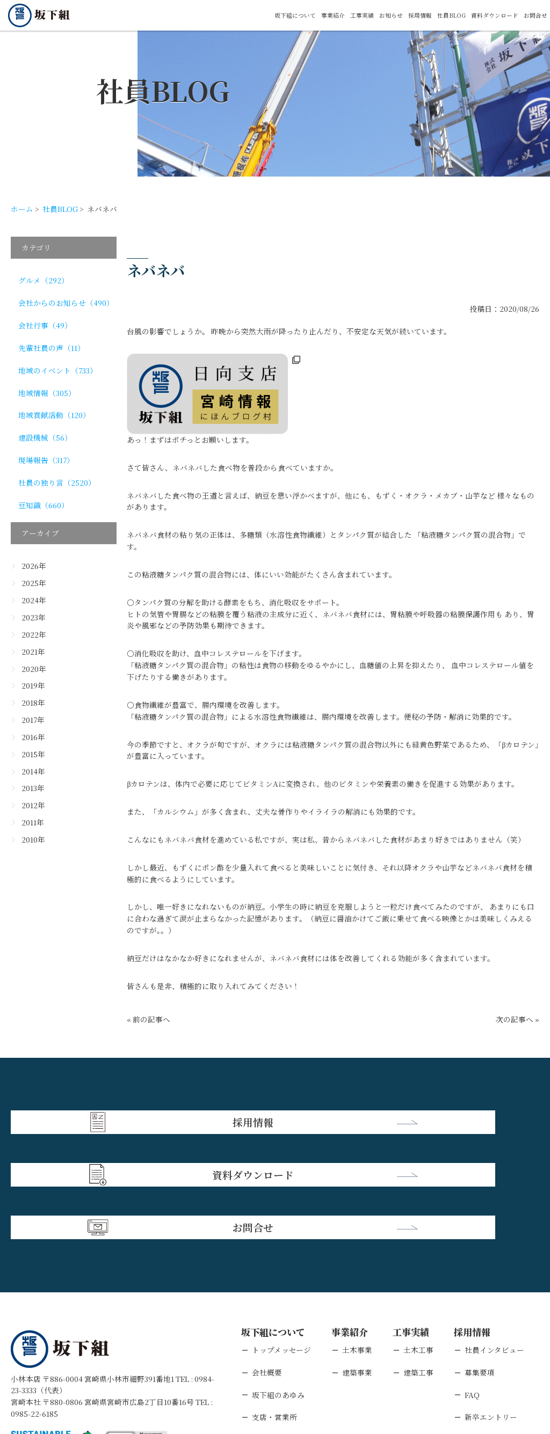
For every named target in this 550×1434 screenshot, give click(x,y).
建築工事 (418, 1260)
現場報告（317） (46, 460)
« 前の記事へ (148, 1019)
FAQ (472, 1283)
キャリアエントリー (498, 1328)
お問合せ (532, 15)
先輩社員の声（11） (51, 347)
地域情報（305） (47, 392)
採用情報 (390, 15)
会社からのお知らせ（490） (66, 302)
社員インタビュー (494, 1238)
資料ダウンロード (482, 15)
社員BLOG (428, 15)
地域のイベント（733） (57, 370)
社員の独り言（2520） (57, 482)
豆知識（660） (43, 505)
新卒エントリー (491, 1305)
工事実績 (320, 15)
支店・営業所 (274, 1305)
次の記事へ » (517, 1019)
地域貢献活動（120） (54, 414)
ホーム (22, 208)
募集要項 (480, 1260)
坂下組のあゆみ (278, 1283)
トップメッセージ (281, 1238)
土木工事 (418, 1238)
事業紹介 (284, 15)
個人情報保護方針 (103, 1367)
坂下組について (237, 15)
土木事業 (357, 1238)
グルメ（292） (43, 280)
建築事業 (357, 1260)
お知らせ (355, 15)
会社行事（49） (45, 325)
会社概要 (267, 1260)
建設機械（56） (45, 437)
